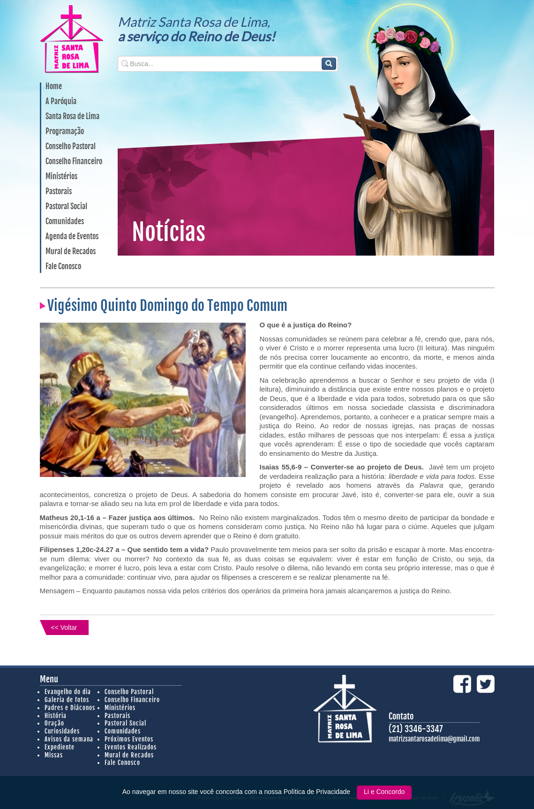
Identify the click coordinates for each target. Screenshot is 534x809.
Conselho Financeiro (73, 162)
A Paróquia (60, 102)
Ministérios (61, 177)
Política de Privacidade (318, 791)
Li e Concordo (384, 791)
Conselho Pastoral (70, 147)
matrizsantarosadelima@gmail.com (434, 739)
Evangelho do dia (68, 692)
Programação (64, 132)
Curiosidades (62, 731)
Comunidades (64, 222)
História (56, 715)
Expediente (60, 747)
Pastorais (58, 192)
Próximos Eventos (129, 739)
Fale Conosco (63, 267)
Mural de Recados (70, 252)
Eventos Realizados (131, 747)
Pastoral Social (66, 207)
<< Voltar (64, 627)
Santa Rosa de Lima (72, 117)
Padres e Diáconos (70, 707)
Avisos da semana (69, 739)
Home (53, 87)
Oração (54, 723)
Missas (54, 755)
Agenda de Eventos (71, 237)
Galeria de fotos (67, 699)
